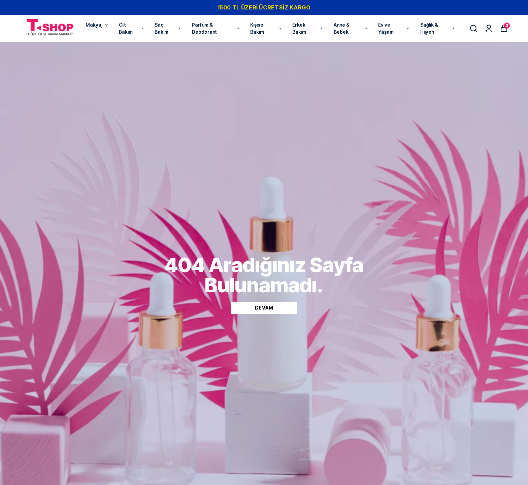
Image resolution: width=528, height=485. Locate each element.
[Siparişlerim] (489, 28)
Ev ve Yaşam (394, 28)
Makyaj (97, 25)
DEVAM (264, 308)
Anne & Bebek (351, 28)
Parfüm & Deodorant (216, 28)
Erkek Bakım (308, 28)
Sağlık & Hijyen (438, 28)
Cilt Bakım (131, 28)
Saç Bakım (168, 28)
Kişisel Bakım (266, 28)
